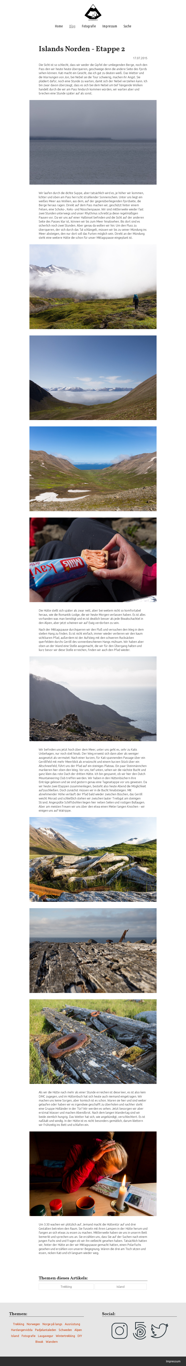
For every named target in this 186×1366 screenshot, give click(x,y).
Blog (72, 26)
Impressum (109, 26)
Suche (127, 26)
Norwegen (33, 1324)
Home (59, 26)
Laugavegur (45, 1336)
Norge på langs (52, 1324)
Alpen (78, 1330)
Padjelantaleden (45, 1330)
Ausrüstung (72, 1324)
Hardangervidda (22, 1330)
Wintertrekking (65, 1336)
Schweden (65, 1330)
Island (121, 1286)
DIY (80, 1336)
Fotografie (89, 26)
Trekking (66, 1286)
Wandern (52, 1341)
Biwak (39, 1341)
